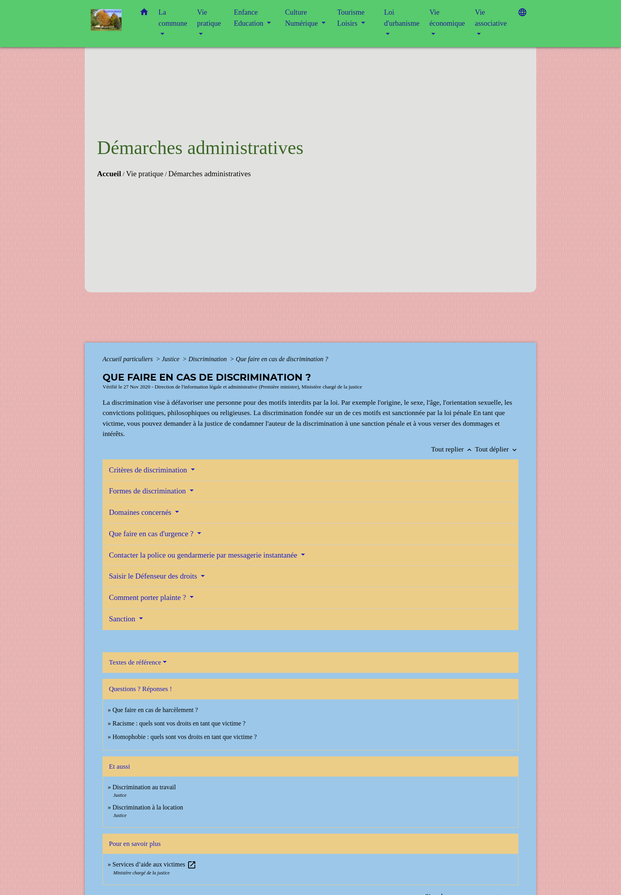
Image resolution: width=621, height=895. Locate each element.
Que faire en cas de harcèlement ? (155, 709)
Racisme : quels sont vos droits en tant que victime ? (179, 723)
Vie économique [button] (447, 17)
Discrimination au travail (144, 787)
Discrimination (209, 359)
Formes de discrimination (148, 491)
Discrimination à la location (147, 807)
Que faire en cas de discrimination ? (282, 359)
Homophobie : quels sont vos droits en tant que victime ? (184, 736)
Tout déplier (496, 449)
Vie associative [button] (491, 17)
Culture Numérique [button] (302, 17)
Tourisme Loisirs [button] (350, 17)
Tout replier (453, 449)
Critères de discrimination (149, 470)
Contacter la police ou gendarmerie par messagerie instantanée (204, 555)
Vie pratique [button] (209, 17)
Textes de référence (135, 662)
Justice (171, 359)
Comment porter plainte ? (148, 597)
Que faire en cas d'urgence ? (152, 533)
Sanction (123, 619)
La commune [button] (172, 17)
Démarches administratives (209, 173)
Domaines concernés (141, 512)
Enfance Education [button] (249, 17)
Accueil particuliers (128, 359)
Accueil (109, 173)
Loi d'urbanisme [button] (401, 17)
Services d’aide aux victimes (154, 864)
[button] (144, 13)
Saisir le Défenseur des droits (154, 576)
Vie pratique (144, 173)
